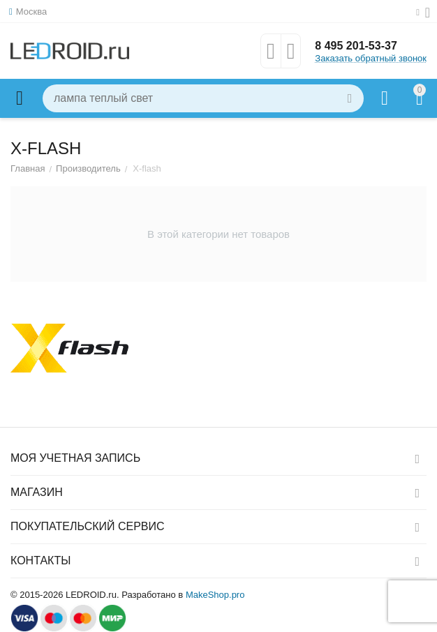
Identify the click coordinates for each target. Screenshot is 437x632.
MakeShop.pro (215, 594)
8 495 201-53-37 (356, 46)
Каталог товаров (19, 98)
